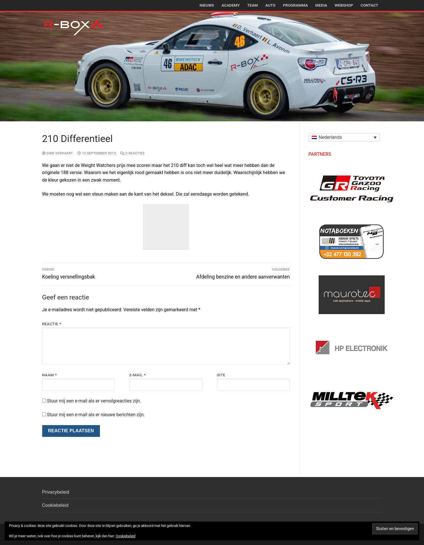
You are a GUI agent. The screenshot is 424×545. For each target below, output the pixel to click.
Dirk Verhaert (57, 153)
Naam (49, 375)
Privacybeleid (55, 492)
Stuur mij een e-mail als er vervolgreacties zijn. (94, 401)
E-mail (137, 375)
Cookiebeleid (55, 505)
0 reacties (132, 153)
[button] (344, 137)
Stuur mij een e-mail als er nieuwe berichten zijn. (96, 414)
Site (221, 375)
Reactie (51, 324)
